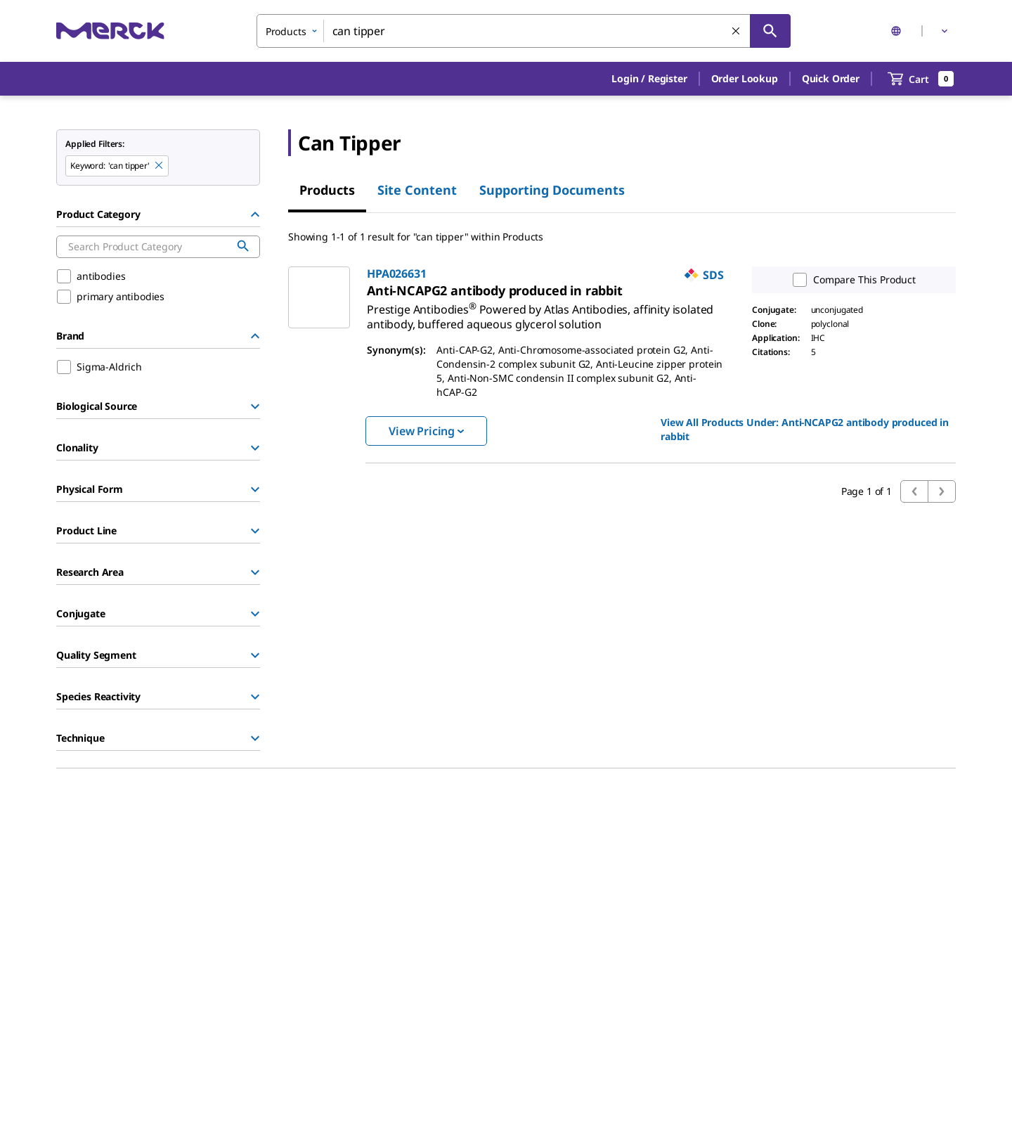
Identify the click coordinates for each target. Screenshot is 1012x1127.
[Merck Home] (110, 30)
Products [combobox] (286, 31)
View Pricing (426, 431)
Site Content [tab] (417, 189)
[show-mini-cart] (921, 79)
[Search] (770, 31)
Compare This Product (851, 279)
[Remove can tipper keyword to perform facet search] (159, 166)
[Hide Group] (255, 214)
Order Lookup (744, 78)
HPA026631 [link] (397, 273)
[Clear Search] (736, 31)
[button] (649, 79)
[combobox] (524, 31)
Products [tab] (327, 189)
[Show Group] (255, 406)
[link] (540, 311)
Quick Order (830, 78)
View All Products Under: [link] (805, 429)
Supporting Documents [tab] (552, 189)
